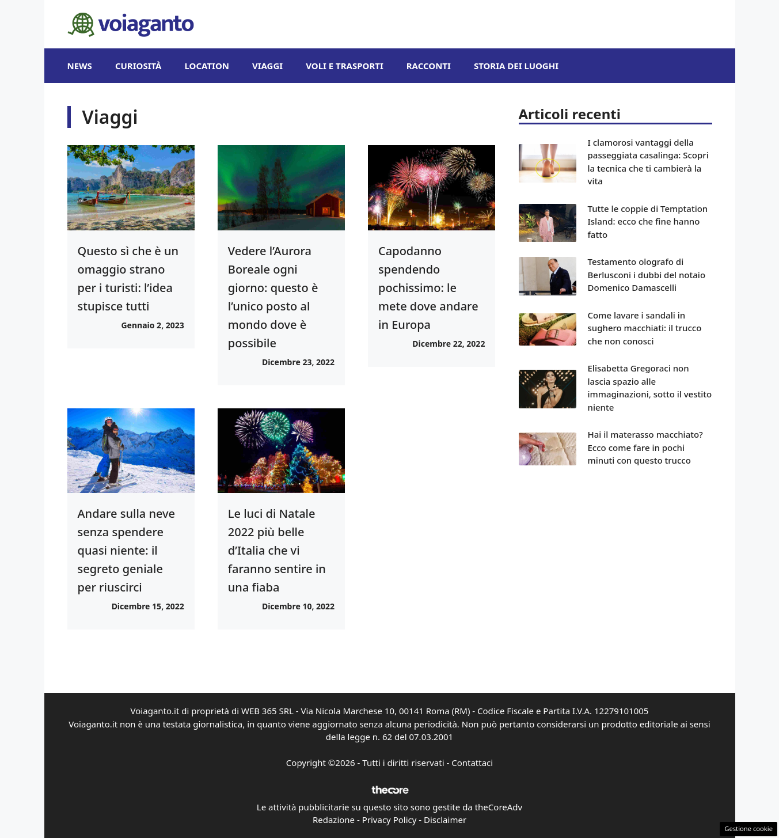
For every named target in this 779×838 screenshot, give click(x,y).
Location (206, 65)
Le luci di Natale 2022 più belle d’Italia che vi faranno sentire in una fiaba (277, 550)
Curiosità (138, 65)
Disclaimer (445, 819)
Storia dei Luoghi (516, 65)
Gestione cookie (748, 828)
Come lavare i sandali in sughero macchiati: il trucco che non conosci (645, 328)
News (79, 65)
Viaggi (267, 65)
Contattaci (472, 762)
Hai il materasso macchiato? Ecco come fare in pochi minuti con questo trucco (645, 447)
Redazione (334, 819)
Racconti (428, 65)
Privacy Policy (389, 819)
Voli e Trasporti (344, 65)
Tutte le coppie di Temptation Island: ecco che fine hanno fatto (648, 221)
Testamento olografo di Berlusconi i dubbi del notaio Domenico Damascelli (647, 274)
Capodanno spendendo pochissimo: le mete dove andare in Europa (428, 287)
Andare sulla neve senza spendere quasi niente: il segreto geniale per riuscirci (127, 550)
